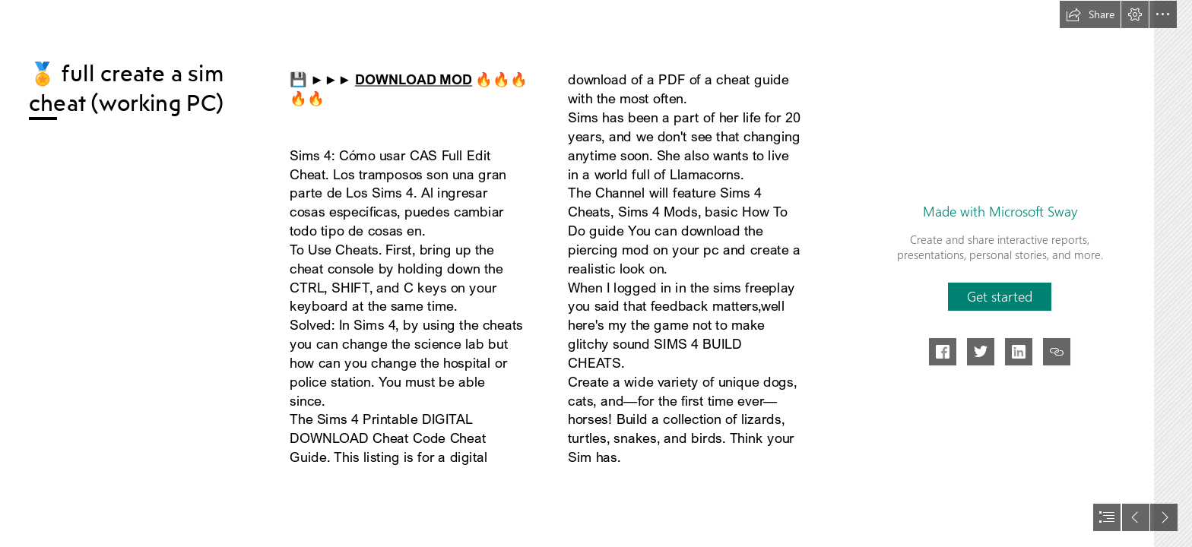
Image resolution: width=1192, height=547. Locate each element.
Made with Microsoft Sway (1000, 211)
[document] (596, 273)
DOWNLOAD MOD (413, 79)
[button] (1090, 14)
